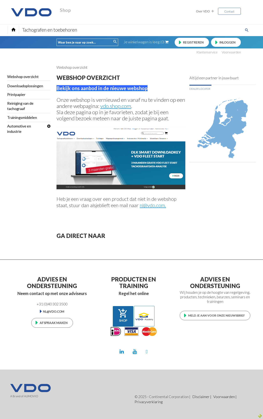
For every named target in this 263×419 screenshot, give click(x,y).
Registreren (193, 42)
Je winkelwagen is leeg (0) (146, 42)
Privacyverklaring (149, 401)
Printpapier (16, 94)
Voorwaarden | (224, 396)
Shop (123, 315)
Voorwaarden (231, 52)
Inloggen (227, 42)
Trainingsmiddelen (22, 117)
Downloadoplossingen (25, 86)
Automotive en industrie (19, 129)
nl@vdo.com (53, 311)
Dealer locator (199, 88)
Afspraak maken (54, 323)
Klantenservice (207, 52)
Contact (229, 11)
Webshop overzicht (23, 76)
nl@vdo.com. (153, 205)
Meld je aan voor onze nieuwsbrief (216, 315)
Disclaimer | (201, 396)
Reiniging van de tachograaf (20, 106)
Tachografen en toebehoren (49, 30)
